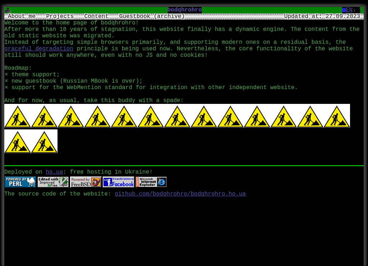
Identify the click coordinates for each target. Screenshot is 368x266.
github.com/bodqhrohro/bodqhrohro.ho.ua (180, 192)
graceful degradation (38, 49)
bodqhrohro (187, 10)
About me (22, 16)
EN (349, 10)
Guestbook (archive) (152, 16)
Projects (60, 16)
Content (96, 16)
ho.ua (54, 170)
